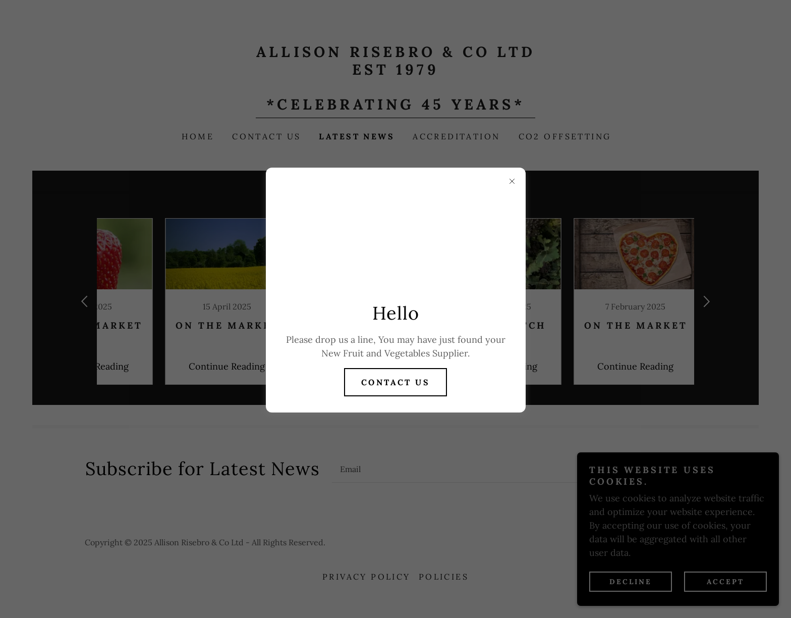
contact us (395, 382)
